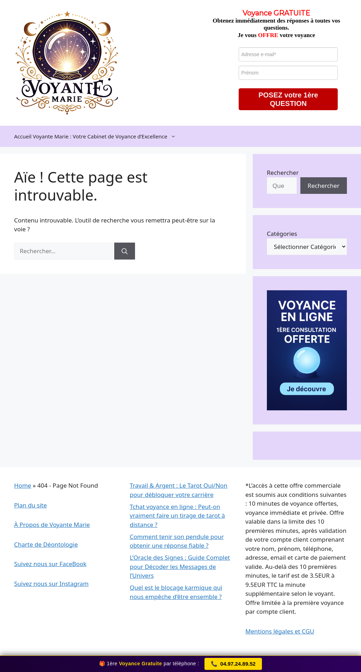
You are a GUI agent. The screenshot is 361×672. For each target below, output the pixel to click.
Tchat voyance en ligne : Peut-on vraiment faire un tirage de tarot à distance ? (177, 515)
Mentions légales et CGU (279, 631)
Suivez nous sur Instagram (51, 583)
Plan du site (30, 505)
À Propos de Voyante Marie (52, 525)
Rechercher (283, 172)
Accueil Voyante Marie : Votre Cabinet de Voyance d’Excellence (98, 136)
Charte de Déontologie (46, 544)
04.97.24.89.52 (233, 664)
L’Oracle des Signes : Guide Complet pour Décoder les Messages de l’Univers (180, 566)
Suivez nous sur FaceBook (50, 564)
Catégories (282, 234)
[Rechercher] (124, 251)
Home (22, 485)
